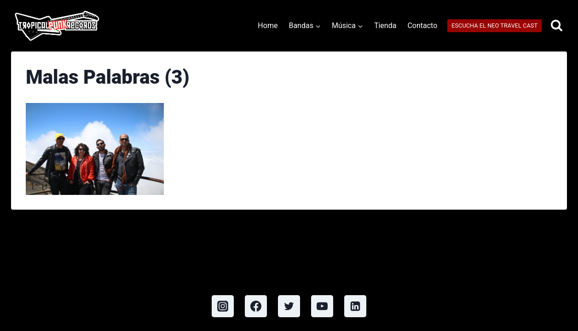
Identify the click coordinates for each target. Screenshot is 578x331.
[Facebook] (256, 306)
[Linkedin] (355, 306)
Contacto (422, 25)
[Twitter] (289, 306)
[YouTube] (322, 306)
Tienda (385, 25)
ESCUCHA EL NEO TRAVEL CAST (494, 25)
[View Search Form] (556, 26)
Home (267, 25)
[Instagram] (223, 306)
